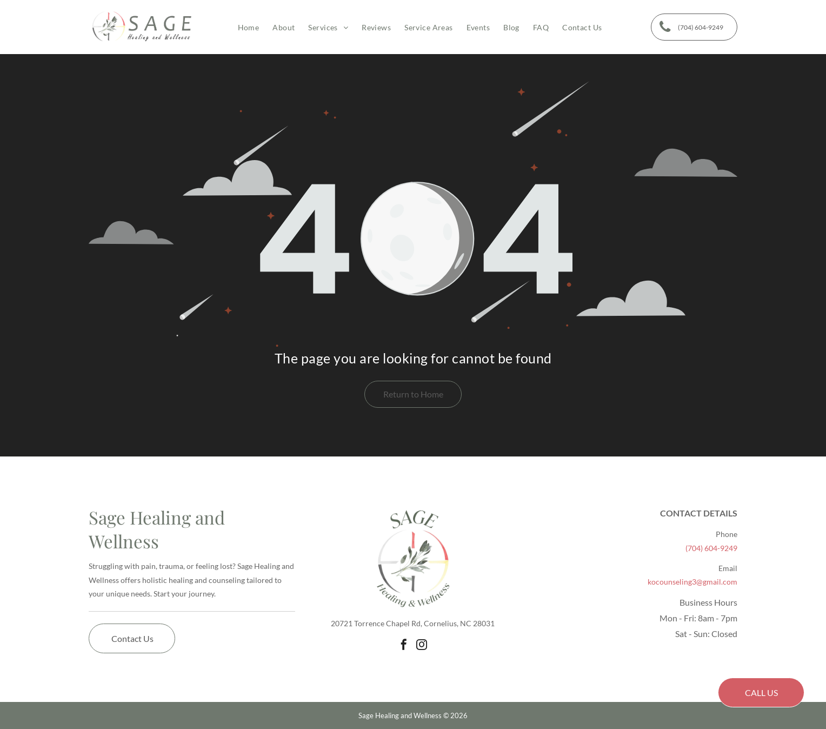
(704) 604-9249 (711, 548)
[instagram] (422, 645)
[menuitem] (241, 27)
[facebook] (404, 645)
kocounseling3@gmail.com (692, 581)
